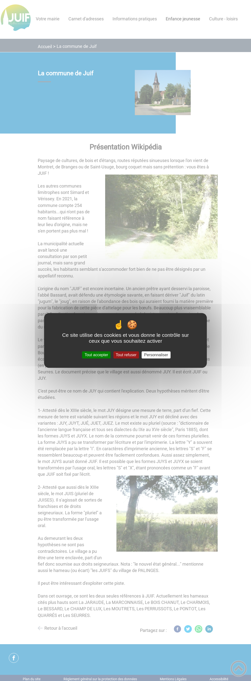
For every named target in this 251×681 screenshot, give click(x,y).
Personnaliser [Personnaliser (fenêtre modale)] (156, 355)
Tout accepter (96, 355)
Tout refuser (126, 355)
